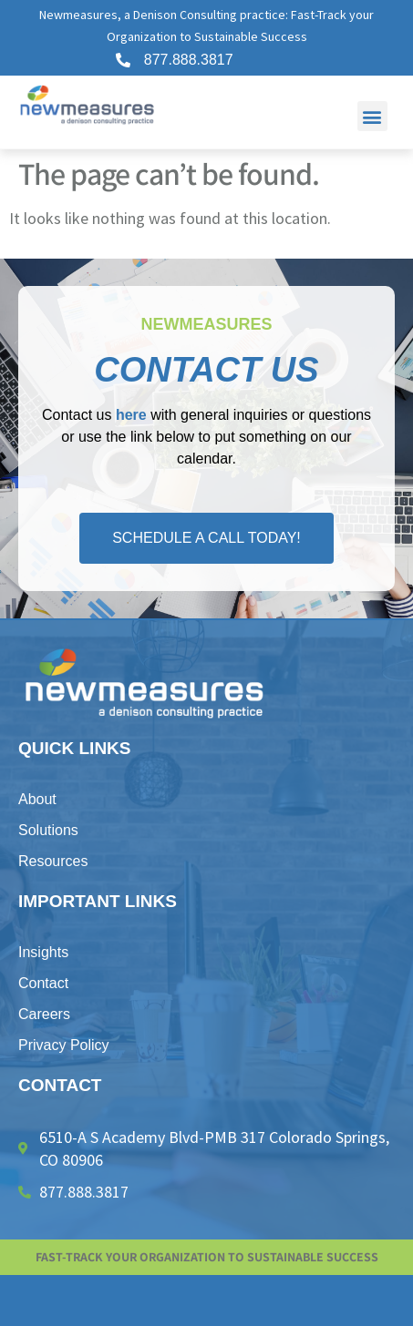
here (131, 415)
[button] (372, 116)
